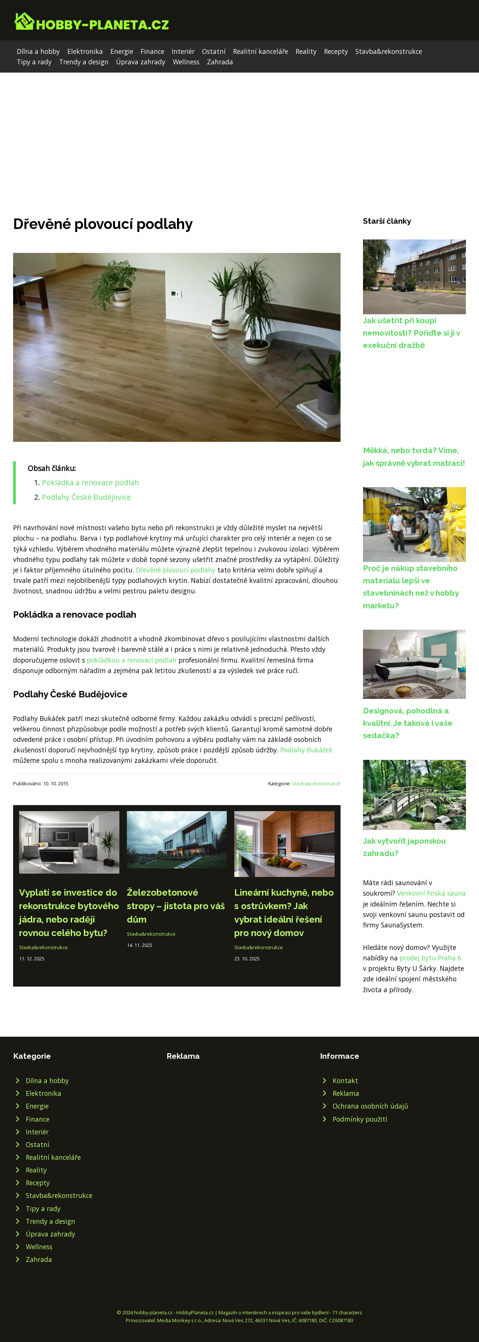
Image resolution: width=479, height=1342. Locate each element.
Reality (306, 51)
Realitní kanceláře (260, 51)
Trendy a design (84, 61)
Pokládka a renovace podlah (90, 482)
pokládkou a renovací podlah (132, 659)
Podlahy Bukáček (306, 749)
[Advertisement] (239, 128)
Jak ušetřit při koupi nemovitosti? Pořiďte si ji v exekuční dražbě (411, 333)
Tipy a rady (34, 61)
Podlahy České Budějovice (86, 497)
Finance (152, 51)
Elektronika (85, 51)
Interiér (183, 51)
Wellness (186, 61)
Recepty (336, 51)
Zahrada (220, 61)
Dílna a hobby (38, 51)
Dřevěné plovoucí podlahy (176, 569)
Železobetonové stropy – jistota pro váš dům (176, 906)
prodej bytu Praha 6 (430, 957)
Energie (121, 51)
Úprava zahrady (140, 61)
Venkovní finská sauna (431, 893)
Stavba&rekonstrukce (389, 51)
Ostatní (214, 51)
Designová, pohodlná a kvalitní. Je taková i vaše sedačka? (407, 723)
